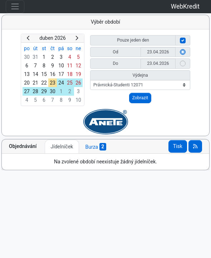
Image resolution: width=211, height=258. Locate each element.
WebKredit (185, 6)
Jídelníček (62, 146)
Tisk (177, 146)
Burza (95, 146)
